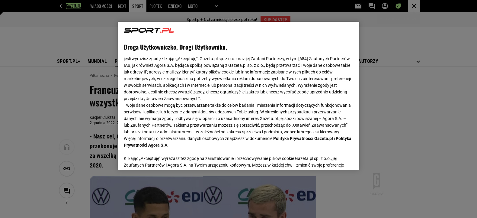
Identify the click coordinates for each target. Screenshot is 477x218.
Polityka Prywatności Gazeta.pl (303, 138)
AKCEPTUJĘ (333, 158)
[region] (238, 96)
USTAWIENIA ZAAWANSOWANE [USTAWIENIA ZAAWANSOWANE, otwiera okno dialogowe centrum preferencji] (163, 157)
